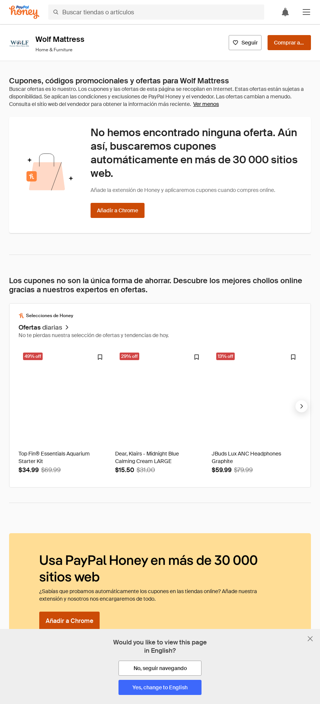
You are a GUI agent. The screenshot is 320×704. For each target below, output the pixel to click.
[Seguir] (245, 42)
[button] (306, 12)
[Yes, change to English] (160, 687)
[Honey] (24, 12)
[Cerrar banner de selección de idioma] (310, 638)
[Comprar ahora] (289, 42)
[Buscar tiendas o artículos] (156, 12)
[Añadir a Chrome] (118, 210)
